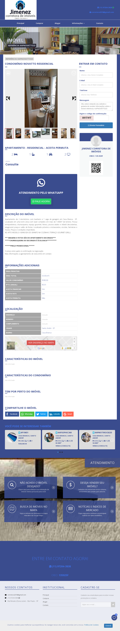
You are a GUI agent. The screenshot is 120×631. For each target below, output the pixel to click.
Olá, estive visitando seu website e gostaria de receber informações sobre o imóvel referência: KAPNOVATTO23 (96, 106)
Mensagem (84, 100)
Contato (99, 23)
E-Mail (82, 80)
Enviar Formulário (96, 125)
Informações (78, 23)
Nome (82, 70)
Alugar (57, 23)
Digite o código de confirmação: (93, 114)
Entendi (108, 626)
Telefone (83, 90)
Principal (20, 23)
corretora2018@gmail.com (17, 595)
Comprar (39, 23)
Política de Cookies (91, 625)
